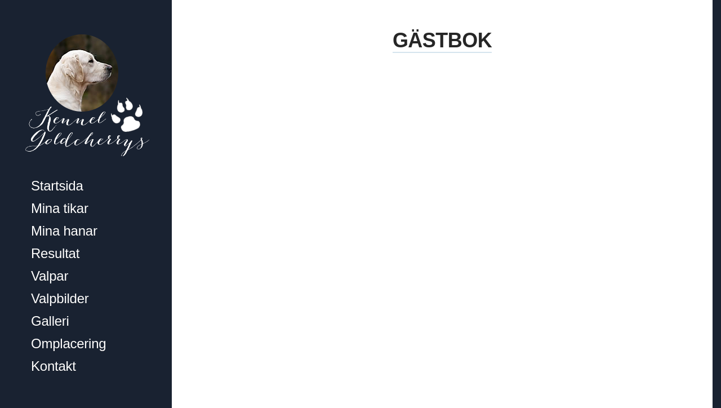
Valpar (49, 275)
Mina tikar (59, 208)
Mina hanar (64, 230)
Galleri (50, 321)
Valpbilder (60, 298)
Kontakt (53, 366)
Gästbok (442, 40)
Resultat (55, 253)
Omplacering (68, 343)
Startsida (57, 185)
